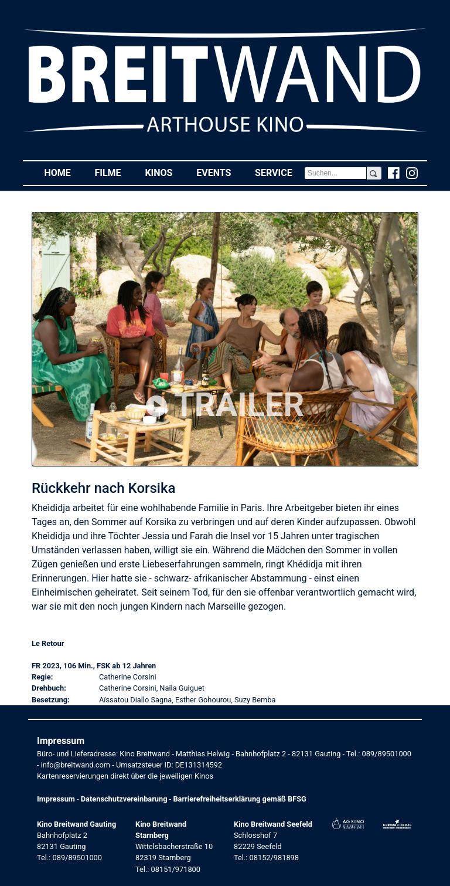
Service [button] (279, 172)
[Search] (335, 173)
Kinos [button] (164, 172)
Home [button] (63, 172)
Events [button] (219, 172)
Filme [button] (113, 172)
